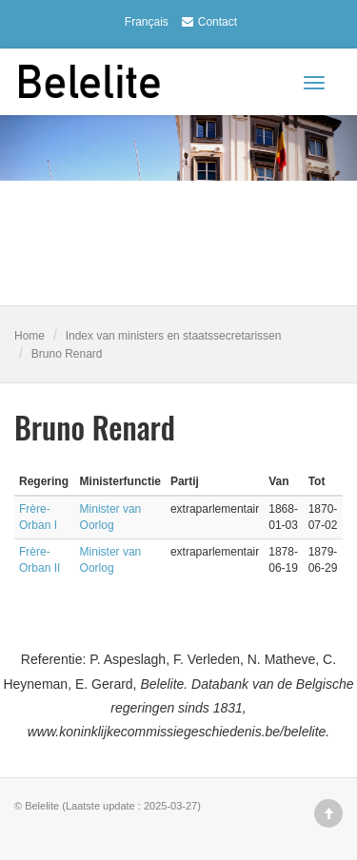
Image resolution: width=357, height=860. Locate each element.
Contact (207, 22)
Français (147, 22)
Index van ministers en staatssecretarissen (174, 335)
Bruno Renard (67, 354)
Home (29, 335)
